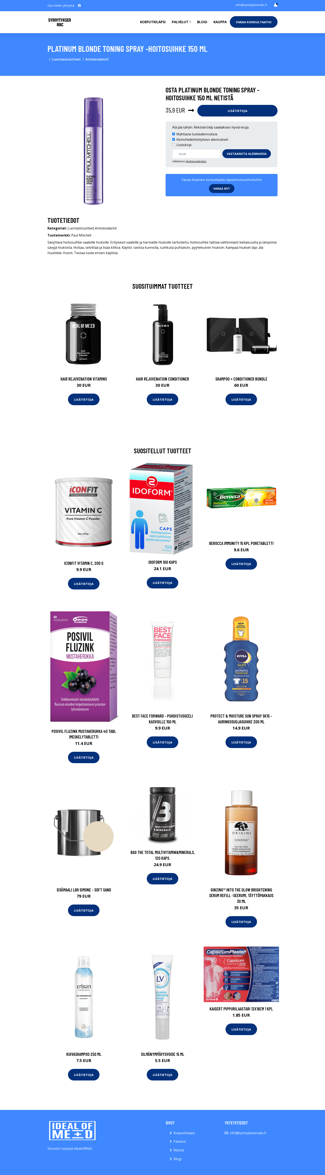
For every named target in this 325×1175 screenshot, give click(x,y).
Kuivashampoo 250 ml (83, 1054)
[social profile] (79, 6)
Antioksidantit (97, 59)
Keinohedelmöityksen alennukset (202, 139)
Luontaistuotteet (66, 59)
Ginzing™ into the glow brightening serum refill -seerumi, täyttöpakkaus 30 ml (241, 895)
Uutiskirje (184, 145)
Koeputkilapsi (153, 22)
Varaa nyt (221, 188)
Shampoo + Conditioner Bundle (241, 378)
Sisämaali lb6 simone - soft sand (84, 889)
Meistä (178, 1150)
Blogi (202, 22)
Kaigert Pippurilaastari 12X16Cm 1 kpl (241, 1008)
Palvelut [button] (180, 22)
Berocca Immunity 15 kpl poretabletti (241, 543)
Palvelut (179, 1141)
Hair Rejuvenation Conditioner (162, 378)
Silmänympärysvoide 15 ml (162, 1054)
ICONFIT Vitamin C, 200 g (83, 563)
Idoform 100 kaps (162, 562)
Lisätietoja (237, 111)
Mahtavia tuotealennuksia (196, 134)
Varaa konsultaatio (254, 22)
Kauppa (220, 22)
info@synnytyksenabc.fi (251, 5)
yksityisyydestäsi (196, 161)
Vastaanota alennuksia (247, 154)
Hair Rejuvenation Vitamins (84, 378)
